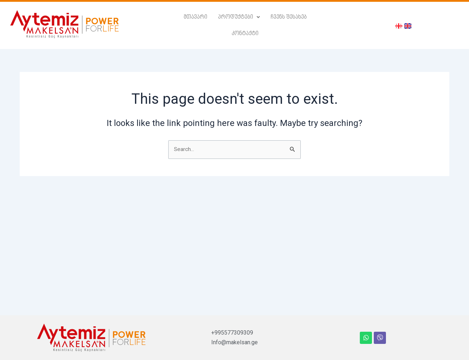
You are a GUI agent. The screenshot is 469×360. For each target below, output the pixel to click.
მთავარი (177, 24)
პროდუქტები (220, 24)
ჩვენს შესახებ (270, 24)
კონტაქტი (312, 24)
